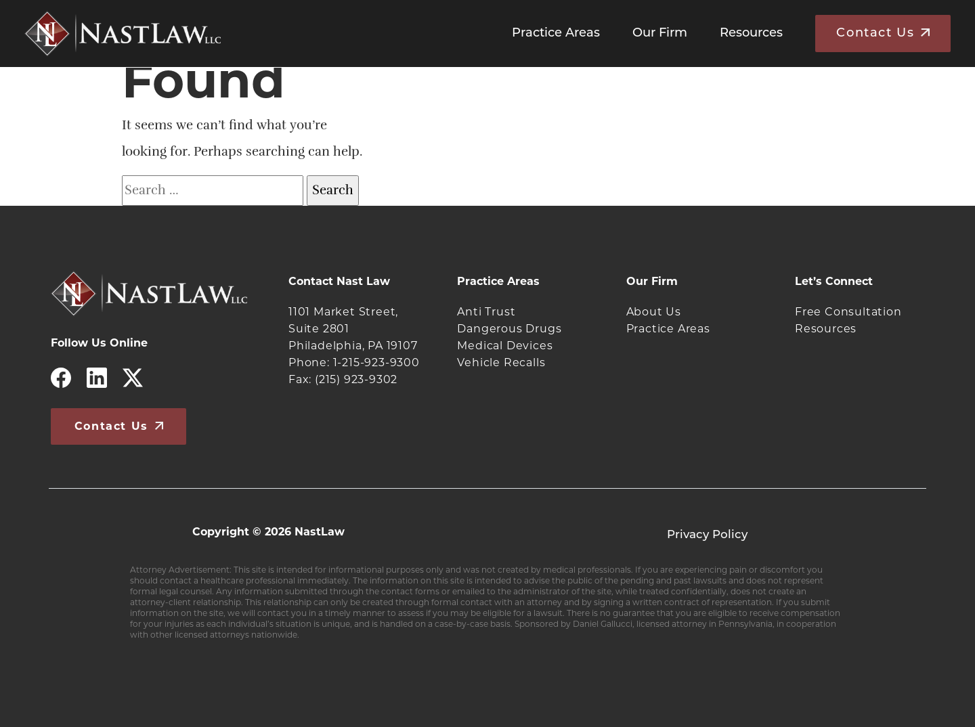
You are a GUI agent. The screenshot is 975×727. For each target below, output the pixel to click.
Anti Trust (486, 311)
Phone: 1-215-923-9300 (354, 362)
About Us (653, 311)
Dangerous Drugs (509, 328)
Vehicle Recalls (501, 362)
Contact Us (875, 33)
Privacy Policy (707, 535)
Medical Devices (504, 345)
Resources (751, 33)
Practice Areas (556, 33)
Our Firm (659, 33)
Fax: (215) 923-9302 (342, 379)
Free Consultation (848, 311)
